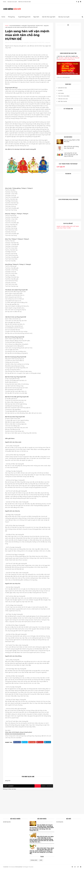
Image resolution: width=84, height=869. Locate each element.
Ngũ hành (36, 17)
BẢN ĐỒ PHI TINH (62, 87)
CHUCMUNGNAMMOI (15, 25)
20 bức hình (34, 860)
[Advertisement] (51, 8)
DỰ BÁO (60, 90)
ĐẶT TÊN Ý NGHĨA (62, 101)
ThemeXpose (12, 866)
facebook (49, 785)
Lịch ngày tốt (61, 166)
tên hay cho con (63, 98)
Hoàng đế (24, 25)
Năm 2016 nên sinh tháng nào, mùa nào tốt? (44, 845)
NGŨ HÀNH (61, 93)
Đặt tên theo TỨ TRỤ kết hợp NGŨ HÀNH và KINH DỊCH (68, 58)
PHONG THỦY (39, 25)
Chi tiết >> (61, 58)
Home (4, 1)
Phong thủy (11, 17)
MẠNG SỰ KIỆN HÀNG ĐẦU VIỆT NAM (68, 226)
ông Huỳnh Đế (31, 25)
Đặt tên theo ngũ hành (48, 17)
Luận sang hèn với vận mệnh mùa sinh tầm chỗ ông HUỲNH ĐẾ (71, 154)
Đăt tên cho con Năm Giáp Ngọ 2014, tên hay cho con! (44, 834)
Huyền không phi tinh (24, 17)
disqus (43, 785)
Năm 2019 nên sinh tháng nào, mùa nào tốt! (71, 147)
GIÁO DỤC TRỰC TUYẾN (64, 228)
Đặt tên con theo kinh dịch (24, 1)
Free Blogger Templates (27, 866)
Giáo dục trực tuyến (12, 1)
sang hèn (46, 25)
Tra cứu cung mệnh (63, 96)
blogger (37, 785)
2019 (41, 860)
